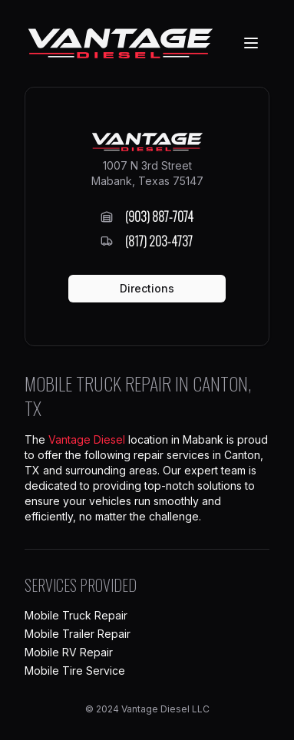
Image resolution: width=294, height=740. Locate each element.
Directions (147, 288)
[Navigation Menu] (251, 43)
